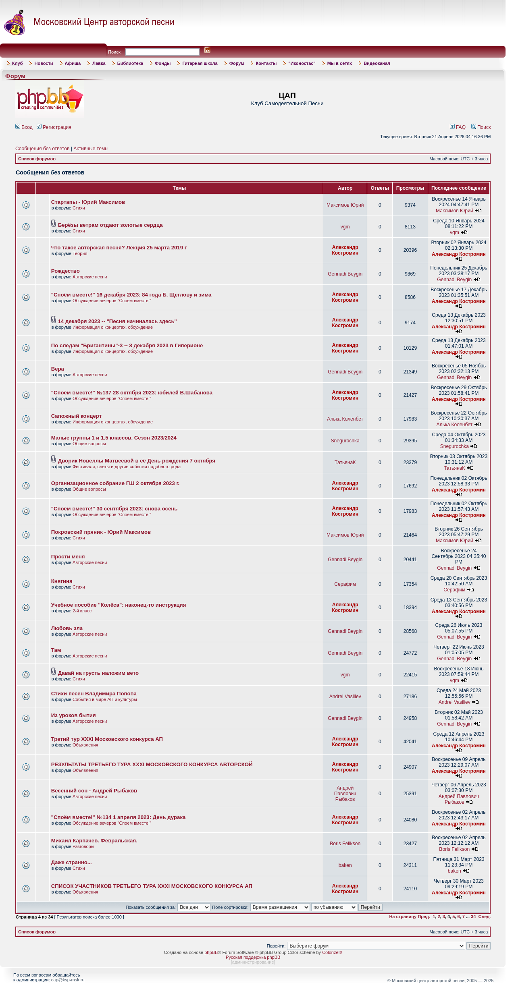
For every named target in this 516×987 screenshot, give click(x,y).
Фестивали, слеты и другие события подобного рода (127, 466)
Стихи (79, 207)
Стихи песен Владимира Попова (94, 693)
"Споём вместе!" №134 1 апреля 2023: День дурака (118, 817)
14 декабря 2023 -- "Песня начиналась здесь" (117, 321)
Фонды (163, 63)
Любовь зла (67, 628)
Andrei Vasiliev (345, 696)
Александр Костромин (345, 250)
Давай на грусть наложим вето (98, 673)
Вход (24, 127)
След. (484, 916)
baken (345, 865)
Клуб (17, 63)
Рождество (65, 271)
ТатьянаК (345, 462)
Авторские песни (90, 276)
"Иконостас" (301, 63)
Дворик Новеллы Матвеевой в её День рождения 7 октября (136, 461)
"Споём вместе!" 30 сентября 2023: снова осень (114, 509)
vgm (345, 227)
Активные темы (90, 148)
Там (56, 650)
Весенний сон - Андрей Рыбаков (94, 791)
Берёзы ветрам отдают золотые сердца (110, 225)
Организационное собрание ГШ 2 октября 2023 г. (115, 483)
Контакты (266, 63)
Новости (43, 63)
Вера (57, 369)
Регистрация (54, 127)
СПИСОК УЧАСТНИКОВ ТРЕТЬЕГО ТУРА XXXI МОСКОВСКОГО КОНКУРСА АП (151, 886)
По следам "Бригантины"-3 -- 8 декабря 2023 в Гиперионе (127, 345)
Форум (236, 63)
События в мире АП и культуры (105, 699)
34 (473, 916)
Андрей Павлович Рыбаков (345, 793)
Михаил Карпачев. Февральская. (94, 841)
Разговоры (83, 846)
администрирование (253, 962)
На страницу (402, 916)
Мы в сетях (339, 63)
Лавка (99, 63)
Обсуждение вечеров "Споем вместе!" (112, 300)
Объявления (85, 744)
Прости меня (68, 557)
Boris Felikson (345, 843)
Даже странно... (71, 862)
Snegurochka (345, 441)
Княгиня (62, 581)
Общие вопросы (89, 443)
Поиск (481, 127)
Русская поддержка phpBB (253, 957)
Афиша (73, 63)
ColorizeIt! (332, 952)
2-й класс (82, 610)
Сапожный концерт (76, 416)
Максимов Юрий (345, 205)
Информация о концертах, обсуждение (113, 327)
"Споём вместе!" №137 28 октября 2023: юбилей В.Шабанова (131, 393)
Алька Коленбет (345, 419)
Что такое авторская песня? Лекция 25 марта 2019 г (119, 248)
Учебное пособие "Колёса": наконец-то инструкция (118, 605)
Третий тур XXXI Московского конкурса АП (107, 739)
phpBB (211, 952)
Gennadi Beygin (345, 274)
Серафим (345, 584)
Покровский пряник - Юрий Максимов (101, 532)
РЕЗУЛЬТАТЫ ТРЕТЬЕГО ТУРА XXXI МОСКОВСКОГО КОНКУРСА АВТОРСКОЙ (152, 764)
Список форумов (37, 158)
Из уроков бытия (73, 715)
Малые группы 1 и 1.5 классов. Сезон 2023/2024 (114, 438)
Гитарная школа (199, 63)
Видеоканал (377, 63)
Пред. (424, 916)
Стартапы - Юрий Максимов (88, 202)
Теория (80, 253)
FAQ (458, 127)
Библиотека (130, 63)
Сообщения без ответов (42, 148)
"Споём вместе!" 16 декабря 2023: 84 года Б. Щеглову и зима (131, 295)
